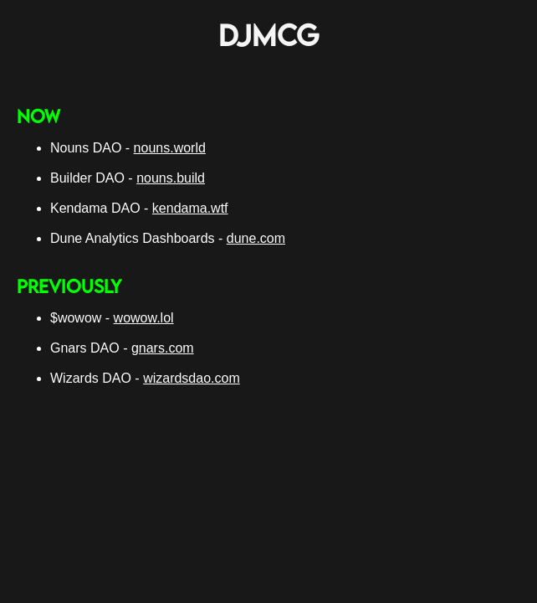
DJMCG (269, 35)
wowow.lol (144, 318)
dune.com (256, 238)
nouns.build (170, 178)
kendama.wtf (190, 208)
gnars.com (162, 348)
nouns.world (170, 148)
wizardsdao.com (191, 378)
